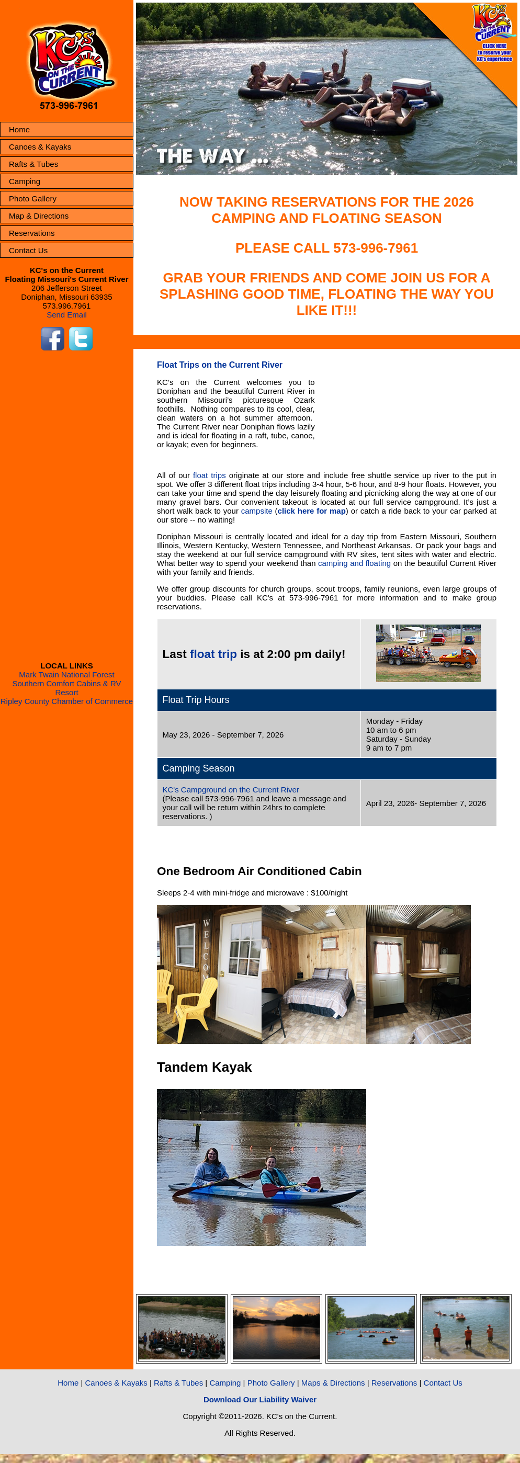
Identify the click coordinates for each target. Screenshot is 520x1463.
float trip (213, 654)
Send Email (67, 314)
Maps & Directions (333, 1382)
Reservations (32, 233)
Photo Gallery (32, 198)
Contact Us (28, 250)
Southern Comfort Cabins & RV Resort (66, 688)
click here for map (312, 510)
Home (19, 129)
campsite (257, 510)
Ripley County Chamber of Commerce (67, 701)
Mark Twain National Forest (66, 674)
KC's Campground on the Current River (231, 789)
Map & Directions (39, 215)
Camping (24, 181)
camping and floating (354, 563)
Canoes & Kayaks (40, 146)
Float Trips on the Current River (219, 364)
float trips (209, 475)
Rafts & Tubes (33, 164)
